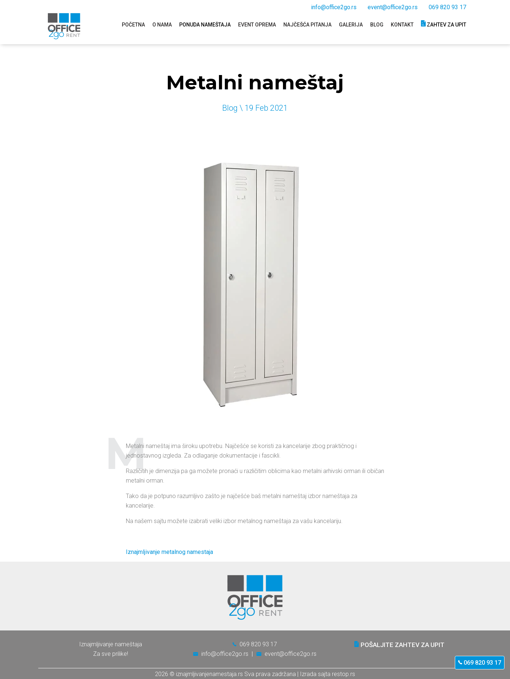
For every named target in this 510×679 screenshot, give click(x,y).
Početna (133, 25)
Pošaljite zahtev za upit (399, 644)
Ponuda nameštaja (205, 25)
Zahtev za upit (443, 24)
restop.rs (343, 674)
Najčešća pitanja (307, 25)
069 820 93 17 (479, 662)
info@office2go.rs (334, 7)
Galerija (351, 25)
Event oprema (257, 25)
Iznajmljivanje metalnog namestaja (169, 551)
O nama (162, 25)
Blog (376, 25)
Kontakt (402, 25)
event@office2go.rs (393, 7)
